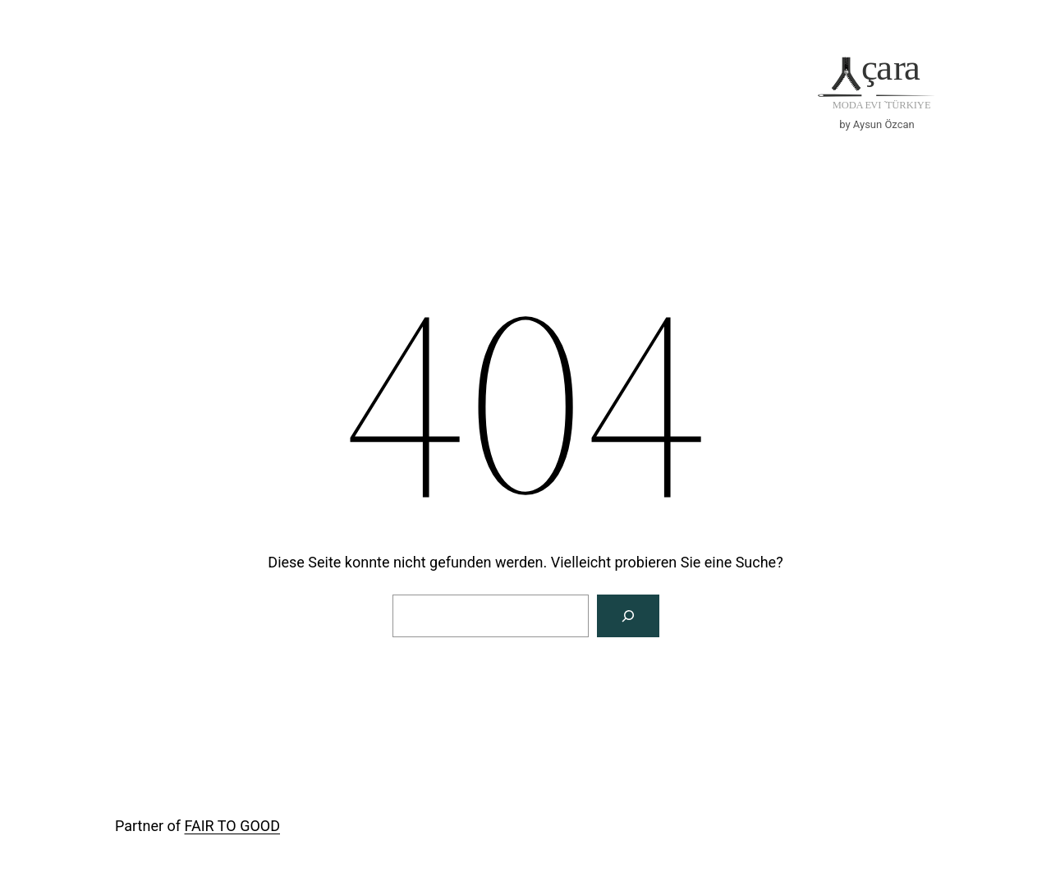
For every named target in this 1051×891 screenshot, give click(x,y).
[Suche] (628, 616)
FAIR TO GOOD (232, 825)
